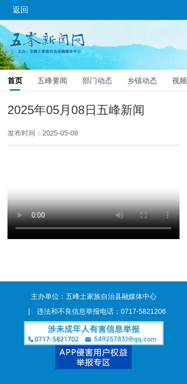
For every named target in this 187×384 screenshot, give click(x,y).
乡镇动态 (142, 80)
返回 (20, 9)
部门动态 (97, 80)
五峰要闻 (52, 80)
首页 (14, 80)
